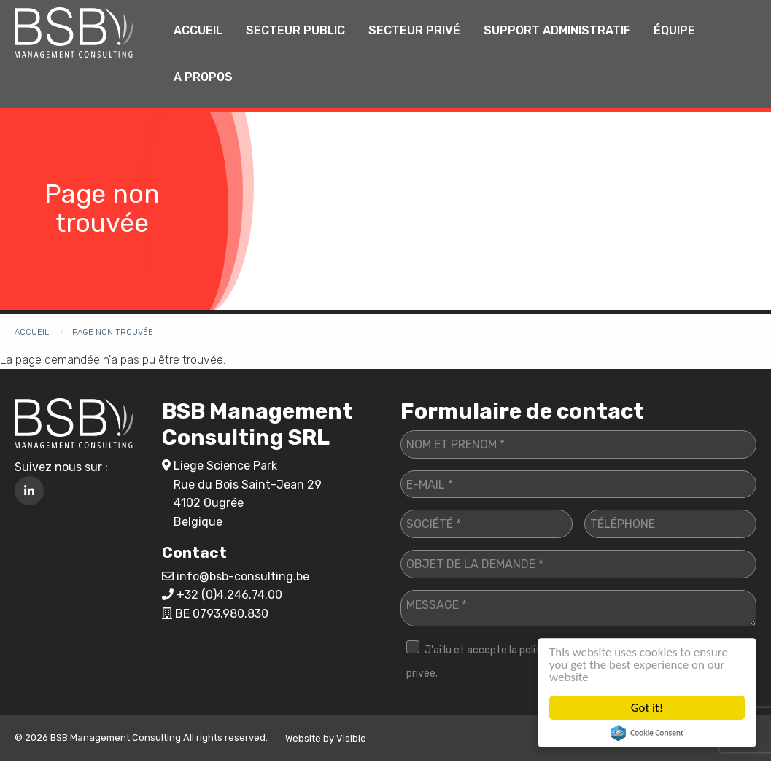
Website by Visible (325, 738)
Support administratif (557, 30)
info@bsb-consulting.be (243, 576)
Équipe (674, 30)
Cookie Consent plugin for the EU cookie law (647, 733)
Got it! (647, 707)
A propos (203, 77)
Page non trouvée (112, 332)
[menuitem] (198, 30)
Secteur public (295, 30)
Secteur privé (414, 30)
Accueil (198, 30)
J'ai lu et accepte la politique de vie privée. (498, 662)
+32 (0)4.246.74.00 (229, 595)
